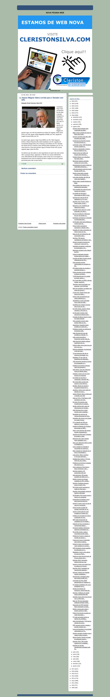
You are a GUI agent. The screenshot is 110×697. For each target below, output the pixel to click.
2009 (73, 687)
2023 (73, 103)
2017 (73, 669)
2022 (73, 106)
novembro (76, 119)
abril (74, 659)
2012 (73, 680)
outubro (75, 122)
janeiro (75, 666)
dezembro (76, 117)
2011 (73, 683)
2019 (73, 113)
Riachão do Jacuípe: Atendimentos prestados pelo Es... (81, 647)
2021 (73, 108)
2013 (73, 678)
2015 (73, 673)
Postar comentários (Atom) (30, 227)
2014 (73, 676)
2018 (73, 115)
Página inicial (42, 223)
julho (74, 652)
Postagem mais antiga (59, 223)
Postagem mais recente (24, 223)
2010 (73, 685)
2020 (73, 110)
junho (74, 654)
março (75, 661)
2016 (73, 671)
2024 (73, 101)
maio (74, 656)
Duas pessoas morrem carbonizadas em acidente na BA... (81, 264)
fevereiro (75, 663)
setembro (75, 124)
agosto (75, 126)
